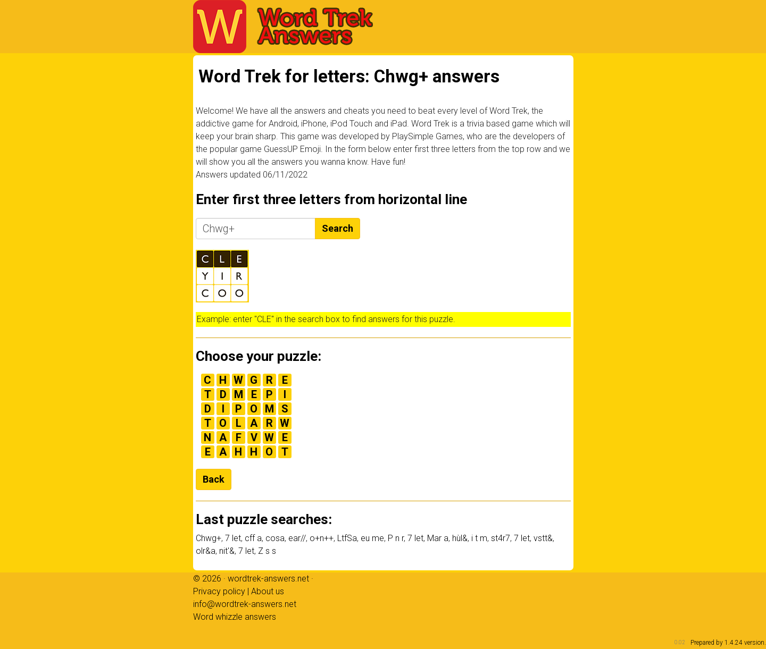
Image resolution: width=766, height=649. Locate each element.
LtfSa (347, 538)
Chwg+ (208, 538)
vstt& (543, 538)
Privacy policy (219, 591)
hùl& (460, 538)
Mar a (437, 538)
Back (213, 479)
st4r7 (500, 538)
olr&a (205, 551)
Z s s (267, 551)
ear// (297, 538)
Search (337, 228)
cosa (275, 538)
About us (267, 591)
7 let (233, 538)
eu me (372, 538)
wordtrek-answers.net (268, 579)
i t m (479, 538)
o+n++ (322, 538)
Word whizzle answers (234, 617)
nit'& (227, 551)
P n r (396, 538)
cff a (253, 538)
